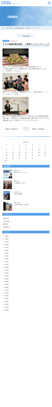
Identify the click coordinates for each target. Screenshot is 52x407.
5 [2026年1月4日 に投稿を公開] (45, 147)
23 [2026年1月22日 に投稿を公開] (26, 155)
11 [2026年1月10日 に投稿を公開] (39, 149)
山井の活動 (6, 221)
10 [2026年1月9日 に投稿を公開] (32, 149)
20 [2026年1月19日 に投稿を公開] (6, 155)
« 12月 (5, 160)
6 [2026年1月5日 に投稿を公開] (6, 149)
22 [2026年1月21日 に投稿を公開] (19, 155)
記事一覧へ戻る (26, 129)
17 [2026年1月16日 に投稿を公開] (32, 152)
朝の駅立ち (6, 218)
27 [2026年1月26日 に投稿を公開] (6, 158)
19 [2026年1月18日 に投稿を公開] (45, 152)
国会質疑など (6, 227)
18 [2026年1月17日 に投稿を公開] (39, 152)
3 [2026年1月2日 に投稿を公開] (32, 147)
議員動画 (5, 224)
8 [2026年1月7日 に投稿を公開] (19, 149)
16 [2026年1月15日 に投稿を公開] (26, 152)
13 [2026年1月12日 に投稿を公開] (6, 152)
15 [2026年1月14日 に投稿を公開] (19, 152)
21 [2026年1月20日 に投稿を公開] (13, 155)
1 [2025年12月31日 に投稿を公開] (19, 147)
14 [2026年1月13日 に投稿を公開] (13, 152)
